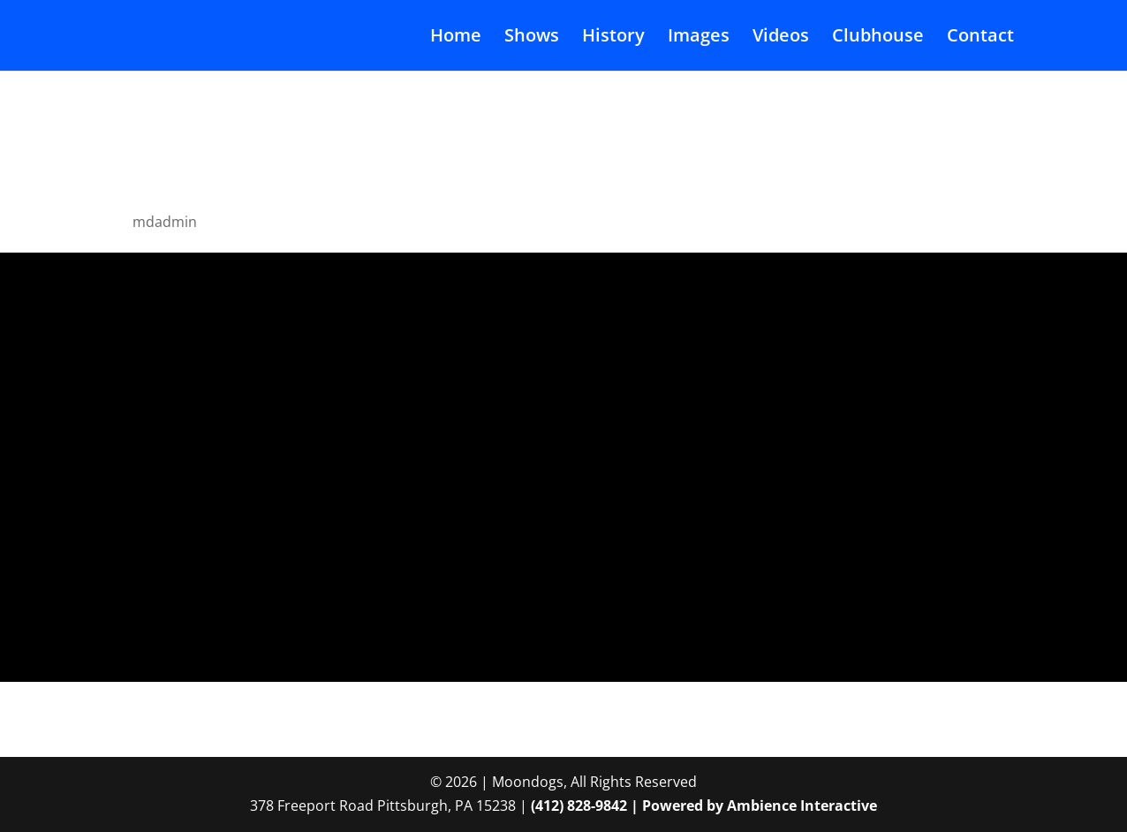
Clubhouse (878, 38)
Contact (980, 38)
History (613, 38)
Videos (781, 38)
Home (455, 38)
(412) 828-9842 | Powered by (629, 805)
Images (699, 38)
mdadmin (164, 221)
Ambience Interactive (802, 805)
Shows (531, 38)
